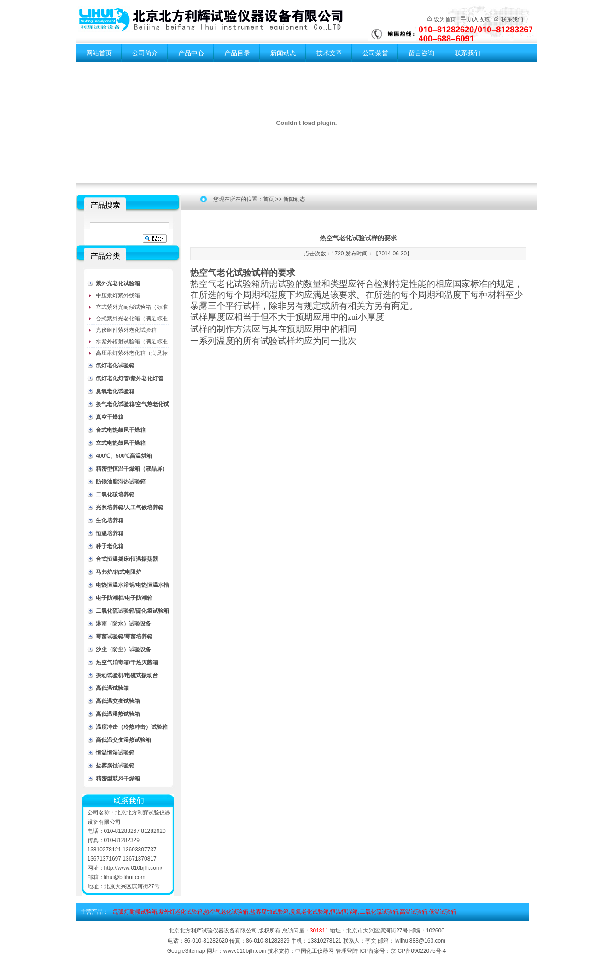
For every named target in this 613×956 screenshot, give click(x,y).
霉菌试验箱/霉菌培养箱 (124, 636)
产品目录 (237, 53)
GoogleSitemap (186, 951)
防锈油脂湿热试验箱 (121, 481)
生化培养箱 (109, 520)
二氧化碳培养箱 (115, 494)
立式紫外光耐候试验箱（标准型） (132, 308)
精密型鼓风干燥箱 (118, 778)
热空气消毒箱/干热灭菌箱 (127, 662)
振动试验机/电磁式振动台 (127, 675)
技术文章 (329, 53)
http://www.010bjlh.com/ (133, 868)
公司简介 (145, 53)
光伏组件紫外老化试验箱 (126, 330)
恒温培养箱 (109, 533)
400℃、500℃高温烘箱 (124, 456)
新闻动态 (283, 53)
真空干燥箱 (109, 417)
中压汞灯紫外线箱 (118, 295)
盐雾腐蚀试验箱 (115, 765)
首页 (268, 199)
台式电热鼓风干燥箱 (121, 430)
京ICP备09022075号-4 (418, 951)
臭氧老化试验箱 (115, 391)
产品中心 (191, 53)
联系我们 (512, 19)
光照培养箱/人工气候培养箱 (129, 507)
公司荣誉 (375, 53)
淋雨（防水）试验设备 (123, 623)
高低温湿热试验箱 (118, 714)
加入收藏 (478, 19)
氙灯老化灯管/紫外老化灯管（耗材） (129, 380)
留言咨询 (421, 53)
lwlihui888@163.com (419, 941)
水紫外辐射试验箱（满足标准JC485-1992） (132, 343)
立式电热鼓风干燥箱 (121, 443)
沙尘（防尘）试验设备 (123, 649)
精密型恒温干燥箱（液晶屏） (132, 469)
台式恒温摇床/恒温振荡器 (127, 559)
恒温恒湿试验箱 (115, 752)
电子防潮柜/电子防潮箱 (124, 598)
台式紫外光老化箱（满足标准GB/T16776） (132, 320)
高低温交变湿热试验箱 (123, 740)
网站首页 (99, 53)
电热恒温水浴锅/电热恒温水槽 (132, 585)
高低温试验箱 (112, 688)
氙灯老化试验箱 (115, 365)
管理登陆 (347, 951)
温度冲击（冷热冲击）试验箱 (132, 727)
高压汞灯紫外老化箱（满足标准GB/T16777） (132, 354)
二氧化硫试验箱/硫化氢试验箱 (132, 611)
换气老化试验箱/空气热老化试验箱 (132, 406)
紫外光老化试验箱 (118, 283)
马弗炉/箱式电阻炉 (118, 572)
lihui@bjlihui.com (125, 877)
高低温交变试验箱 (118, 701)
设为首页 (445, 19)
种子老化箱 (109, 546)
